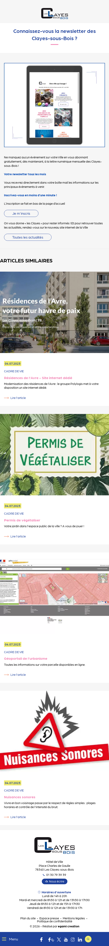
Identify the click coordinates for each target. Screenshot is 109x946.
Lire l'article (18, 398)
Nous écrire (56, 881)
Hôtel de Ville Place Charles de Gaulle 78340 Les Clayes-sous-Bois (54, 865)
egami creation (68, 926)
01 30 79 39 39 (54, 874)
